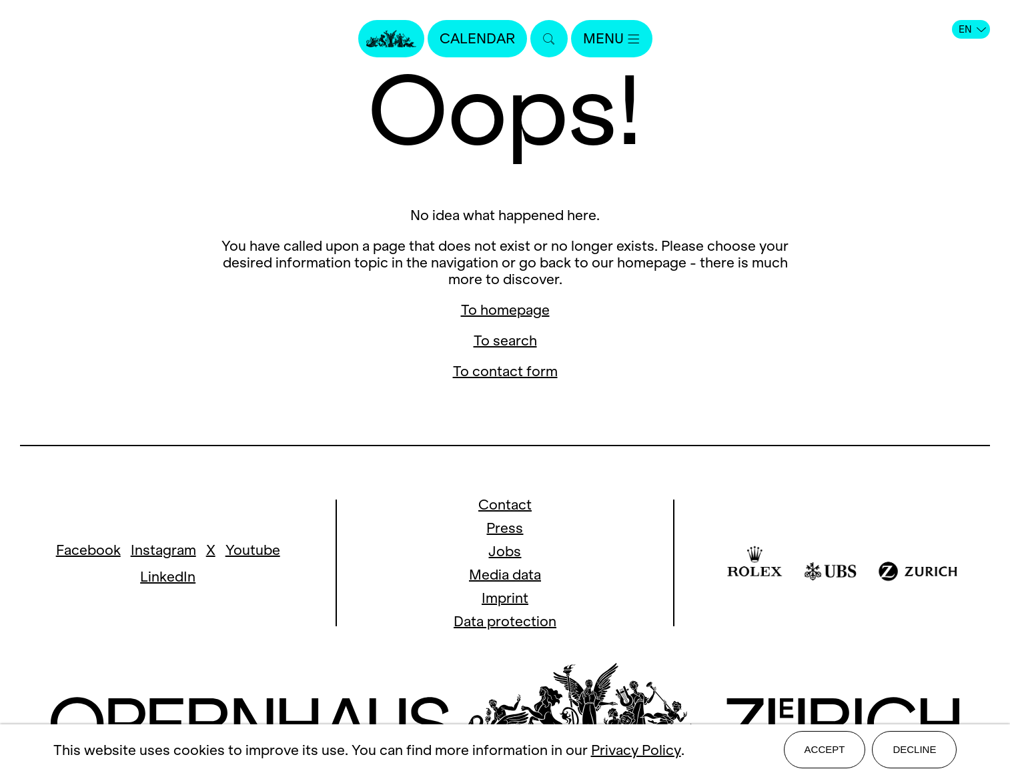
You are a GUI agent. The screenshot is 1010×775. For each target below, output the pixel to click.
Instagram (163, 550)
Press (504, 528)
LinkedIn (167, 576)
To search (505, 340)
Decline (914, 749)
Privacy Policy (636, 750)
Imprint (505, 598)
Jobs (504, 551)
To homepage (505, 309)
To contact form (505, 371)
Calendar (477, 38)
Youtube (252, 550)
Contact (505, 504)
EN (972, 29)
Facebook (88, 550)
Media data (505, 574)
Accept (825, 749)
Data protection (505, 621)
